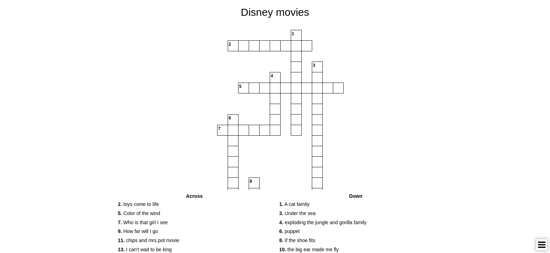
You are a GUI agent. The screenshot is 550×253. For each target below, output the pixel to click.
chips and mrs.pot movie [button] (148, 240)
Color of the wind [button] (139, 213)
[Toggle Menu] (542, 245)
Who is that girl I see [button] (143, 222)
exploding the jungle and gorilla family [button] (323, 222)
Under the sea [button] (297, 213)
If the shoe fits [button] (297, 240)
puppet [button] (289, 231)
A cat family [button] (294, 204)
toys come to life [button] (138, 204)
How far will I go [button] (138, 231)
